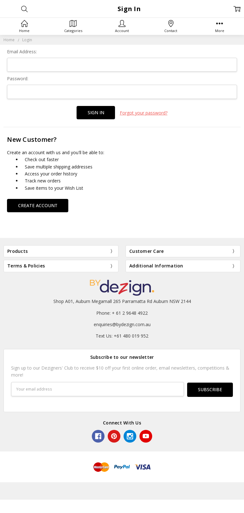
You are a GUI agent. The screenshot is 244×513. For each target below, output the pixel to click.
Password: (17, 79)
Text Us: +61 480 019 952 (122, 335)
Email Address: (22, 52)
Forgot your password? (143, 112)
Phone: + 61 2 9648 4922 (122, 312)
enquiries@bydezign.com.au (122, 324)
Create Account (38, 204)
